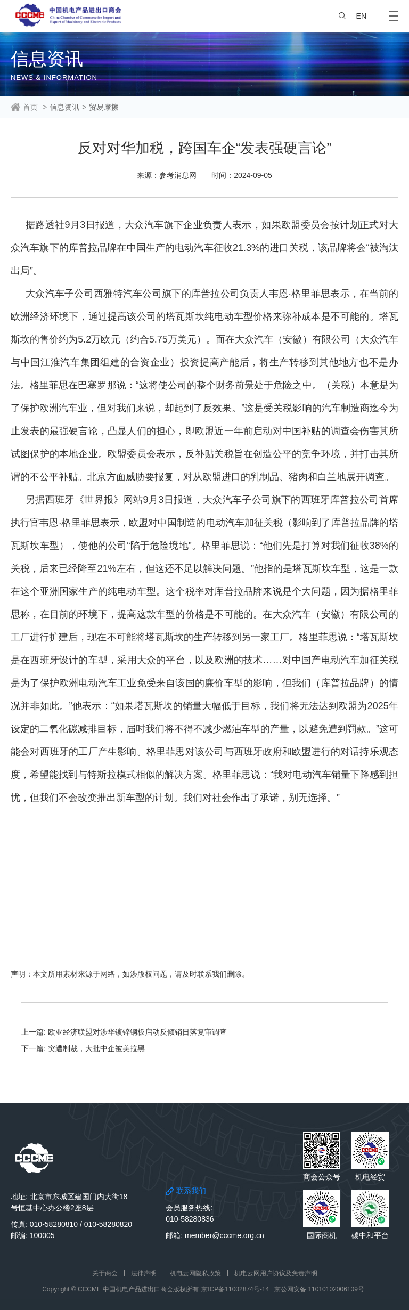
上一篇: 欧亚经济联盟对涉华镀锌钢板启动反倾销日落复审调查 (124, 1032)
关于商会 (105, 1273)
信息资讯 (64, 107)
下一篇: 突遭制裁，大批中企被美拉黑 (83, 1048)
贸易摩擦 (104, 107)
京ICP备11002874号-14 (235, 1289)
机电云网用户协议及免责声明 (275, 1273)
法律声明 (144, 1273)
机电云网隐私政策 (195, 1273)
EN (361, 16)
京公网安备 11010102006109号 (319, 1289)
